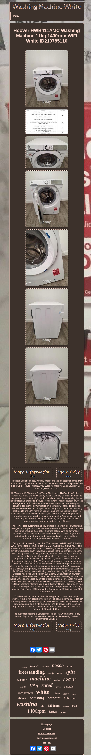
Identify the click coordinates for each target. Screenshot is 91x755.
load (74, 706)
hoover (69, 679)
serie (58, 687)
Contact (47, 729)
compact (24, 667)
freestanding (32, 672)
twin (74, 694)
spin (70, 672)
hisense (66, 707)
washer (22, 680)
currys (66, 694)
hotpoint (54, 698)
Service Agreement (47, 738)
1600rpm (70, 698)
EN (44, 742)
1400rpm (36, 711)
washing (26, 704)
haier (23, 686)
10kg (33, 685)
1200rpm (54, 705)
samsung (37, 698)
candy (51, 673)
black (59, 673)
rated (47, 685)
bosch (58, 665)
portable (68, 686)
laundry (45, 666)
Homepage (46, 724)
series (57, 680)
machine (40, 678)
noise (63, 712)
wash (69, 666)
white (42, 692)
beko (53, 711)
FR (49, 742)
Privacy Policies (46, 733)
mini (42, 706)
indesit (34, 666)
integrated (25, 693)
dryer (22, 698)
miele (56, 693)
